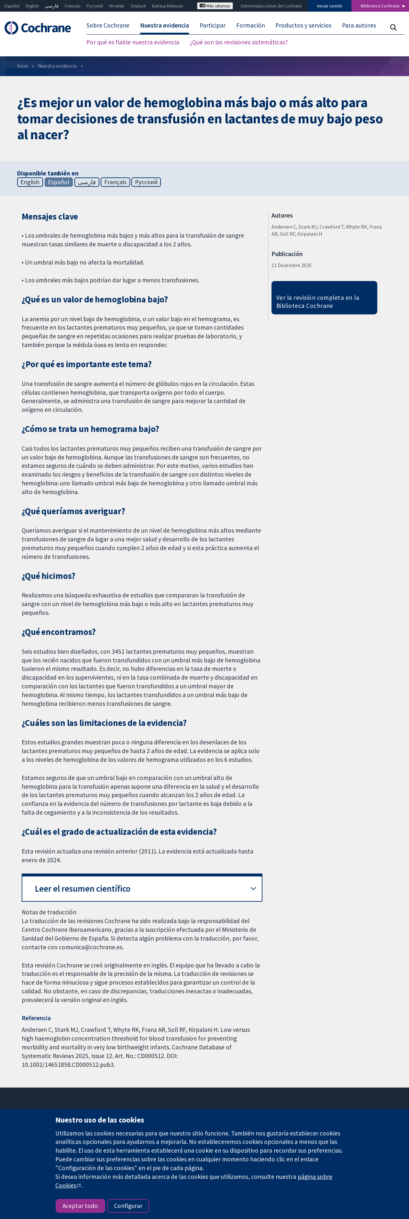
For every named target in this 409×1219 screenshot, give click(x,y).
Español (12, 6)
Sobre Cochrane (107, 25)
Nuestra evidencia (164, 25)
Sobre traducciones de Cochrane (271, 6)
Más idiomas (215, 6)
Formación (250, 25)
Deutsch (138, 6)
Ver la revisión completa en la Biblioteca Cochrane (317, 302)
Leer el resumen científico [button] (82, 888)
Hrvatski (116, 6)
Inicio (22, 65)
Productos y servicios (303, 25)
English (32, 6)
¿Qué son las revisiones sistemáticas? (239, 42)
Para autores (359, 25)
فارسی (52, 6)
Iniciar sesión (329, 6)
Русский (94, 6)
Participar (213, 25)
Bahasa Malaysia (167, 6)
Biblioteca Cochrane (380, 6)
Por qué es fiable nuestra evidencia (132, 42)
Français (72, 6)
